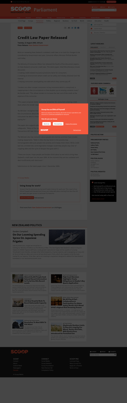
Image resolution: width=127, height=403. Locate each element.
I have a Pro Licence (71, 124)
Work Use (46, 124)
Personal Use (58, 124)
